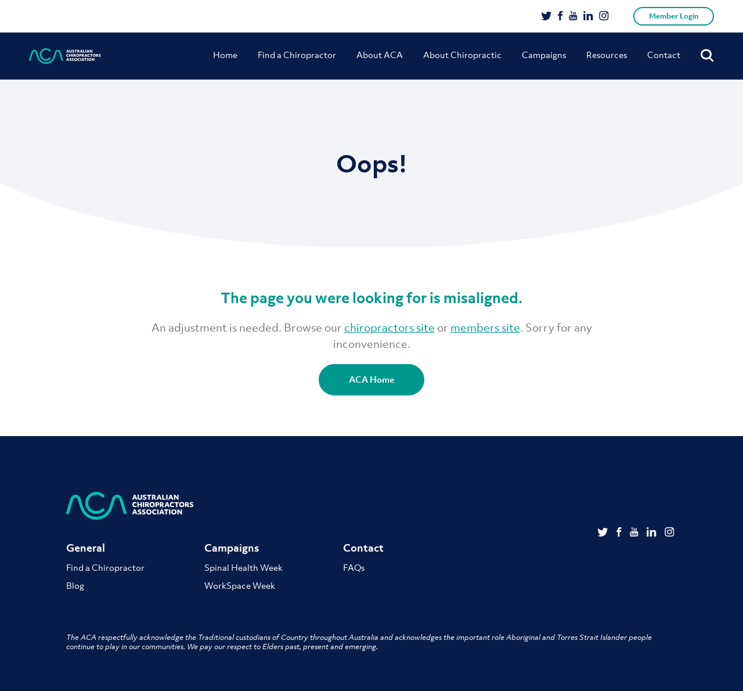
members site (485, 327)
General (85, 548)
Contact (663, 54)
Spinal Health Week (243, 567)
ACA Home (371, 379)
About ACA (379, 54)
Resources (606, 54)
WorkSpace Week (239, 585)
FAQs (354, 567)
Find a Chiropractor (297, 54)
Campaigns (544, 54)
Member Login (673, 16)
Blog (75, 585)
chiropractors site (389, 327)
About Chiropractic (462, 54)
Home (225, 54)
